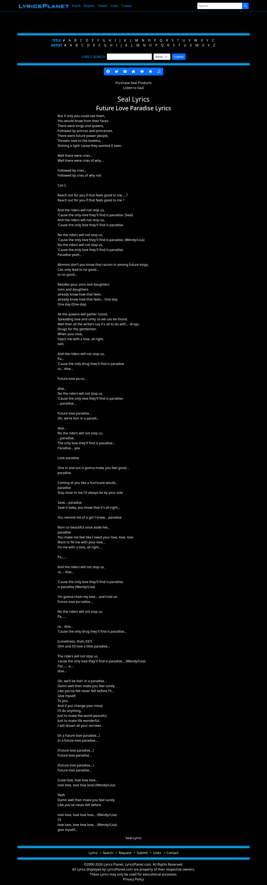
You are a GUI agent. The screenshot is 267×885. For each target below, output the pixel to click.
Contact (127, 5)
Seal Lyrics (133, 838)
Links (114, 5)
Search (76, 5)
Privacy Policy (133, 879)
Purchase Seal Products (134, 83)
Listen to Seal (133, 88)
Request (89, 5)
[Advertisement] (131, 21)
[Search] (219, 6)
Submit (102, 5)
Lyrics (93, 853)
